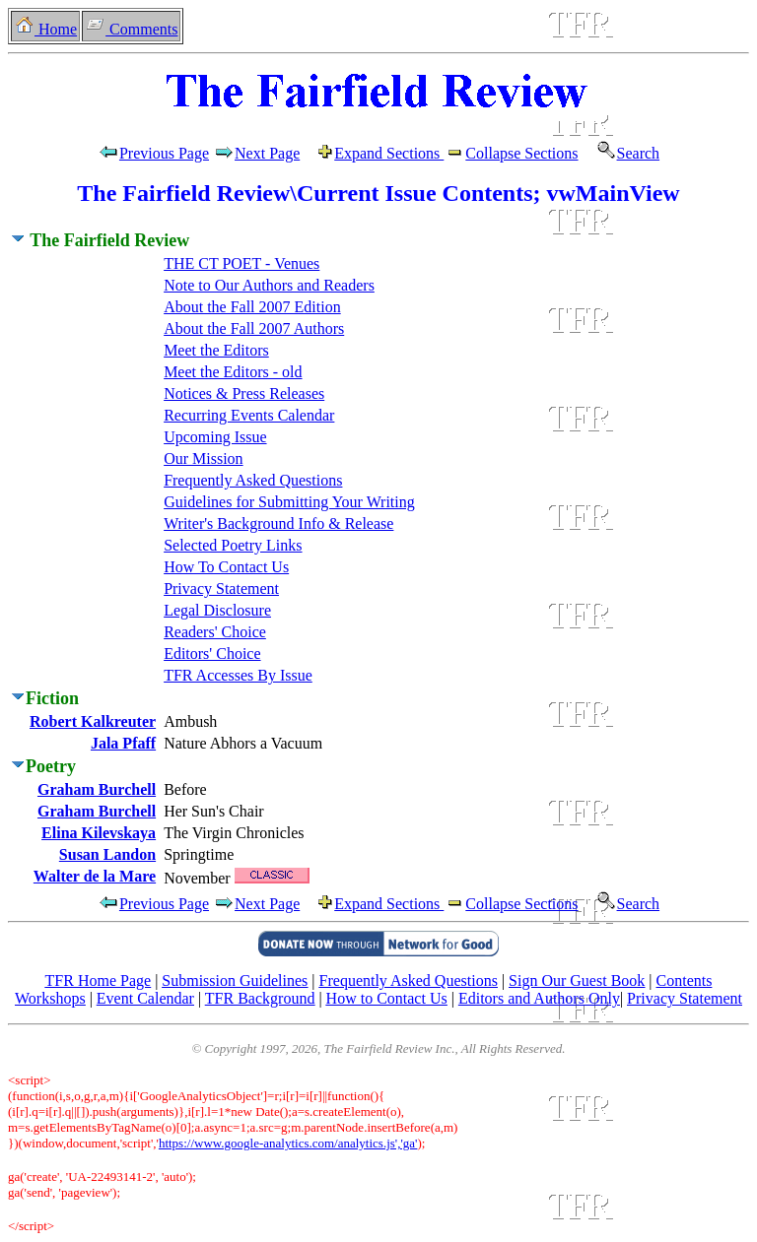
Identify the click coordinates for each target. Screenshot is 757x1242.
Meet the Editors (216, 350)
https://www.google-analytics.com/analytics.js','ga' (288, 1143)
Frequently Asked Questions (253, 480)
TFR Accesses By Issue (238, 675)
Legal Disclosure (217, 610)
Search (621, 153)
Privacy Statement (221, 588)
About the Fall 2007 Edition (252, 306)
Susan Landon (107, 854)
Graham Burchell (96, 789)
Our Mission (203, 458)
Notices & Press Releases (244, 393)
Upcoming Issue (215, 436)
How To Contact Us (226, 566)
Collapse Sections (511, 153)
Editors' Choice (212, 653)
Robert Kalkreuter (93, 721)
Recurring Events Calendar (249, 415)
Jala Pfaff (123, 743)
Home (45, 29)
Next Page (273, 153)
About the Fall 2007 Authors (254, 328)
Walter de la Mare (95, 876)
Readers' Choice (215, 631)
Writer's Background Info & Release (278, 523)
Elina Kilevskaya (98, 832)
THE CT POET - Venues (241, 263)
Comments (131, 29)
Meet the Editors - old (233, 371)
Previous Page (153, 153)
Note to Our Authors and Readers (269, 285)
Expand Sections (389, 153)
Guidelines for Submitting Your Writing (289, 501)
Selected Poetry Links (233, 545)
